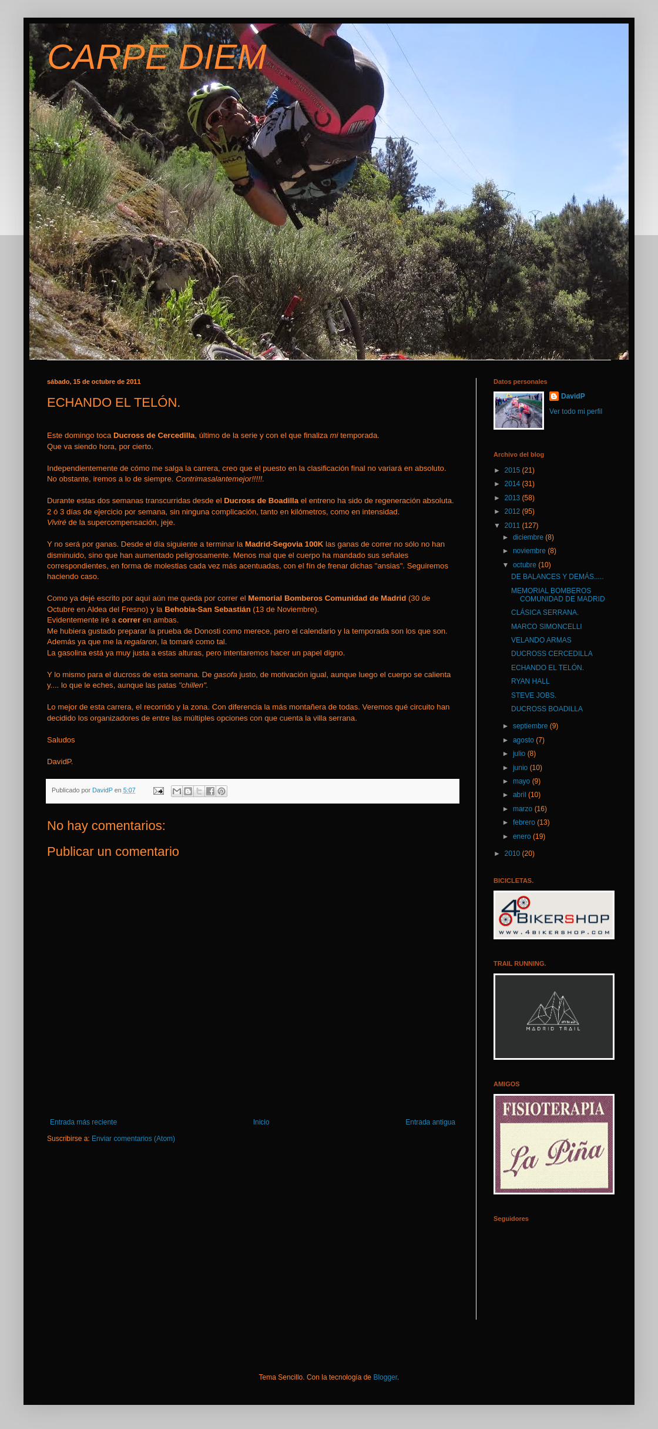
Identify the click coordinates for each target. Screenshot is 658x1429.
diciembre (529, 537)
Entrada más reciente (83, 1122)
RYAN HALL (530, 681)
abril (520, 795)
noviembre (530, 551)
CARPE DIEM (156, 56)
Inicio (261, 1122)
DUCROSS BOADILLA (547, 709)
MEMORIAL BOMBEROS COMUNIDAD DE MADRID (558, 595)
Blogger (385, 1377)
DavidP (573, 396)
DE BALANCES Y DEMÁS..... (557, 577)
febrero (525, 822)
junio (521, 768)
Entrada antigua (430, 1122)
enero (523, 836)
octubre (525, 565)
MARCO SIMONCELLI (546, 627)
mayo (522, 781)
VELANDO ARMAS (541, 640)
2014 (513, 484)
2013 (513, 498)
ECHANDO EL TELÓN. (547, 668)
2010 (513, 853)
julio (520, 753)
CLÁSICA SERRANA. (545, 612)
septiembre (531, 726)
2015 (513, 470)
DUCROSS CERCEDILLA (552, 654)
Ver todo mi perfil (575, 411)
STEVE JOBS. (533, 695)
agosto (524, 740)
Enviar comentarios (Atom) (133, 1139)
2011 (513, 525)
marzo (524, 809)
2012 (513, 511)
